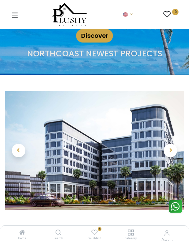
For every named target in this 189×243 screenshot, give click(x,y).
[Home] (22, 233)
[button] (18, 150)
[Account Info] (167, 232)
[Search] (58, 233)
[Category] (130, 233)
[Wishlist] (94, 232)
